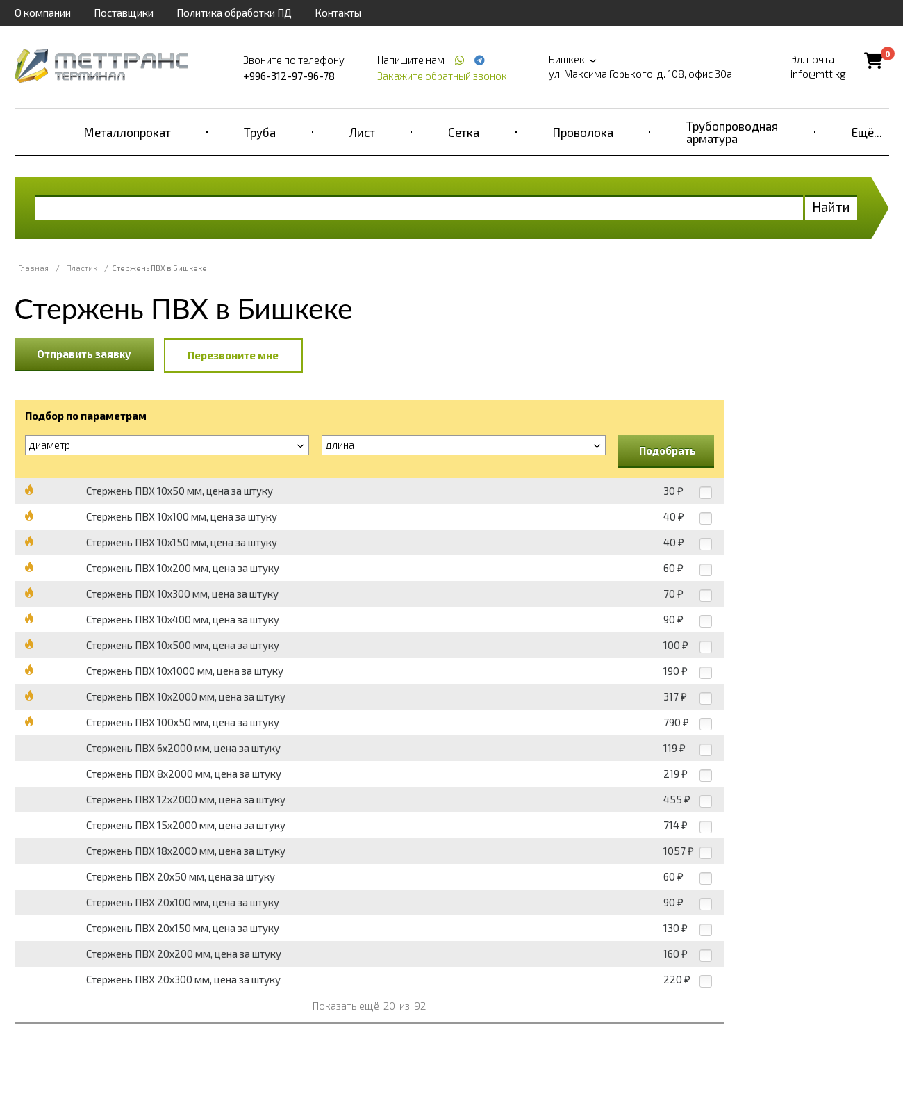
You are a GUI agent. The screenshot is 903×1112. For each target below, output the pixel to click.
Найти (831, 207)
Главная (33, 267)
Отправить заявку (84, 354)
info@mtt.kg (818, 73)
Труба (260, 132)
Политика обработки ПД (234, 12)
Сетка (463, 132)
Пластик (81, 267)
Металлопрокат (127, 132)
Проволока (583, 132)
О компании (43, 12)
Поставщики (124, 12)
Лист (362, 132)
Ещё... (867, 132)
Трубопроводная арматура (732, 132)
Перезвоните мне (233, 355)
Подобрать (667, 450)
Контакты (338, 12)
